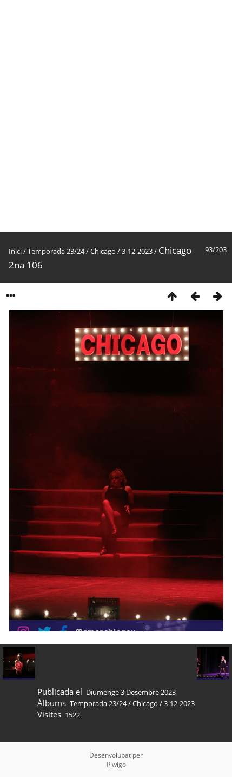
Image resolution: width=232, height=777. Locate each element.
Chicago (103, 251)
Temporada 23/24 (56, 251)
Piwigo (116, 764)
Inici (15, 251)
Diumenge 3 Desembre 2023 (131, 692)
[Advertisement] (116, 116)
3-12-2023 (137, 251)
